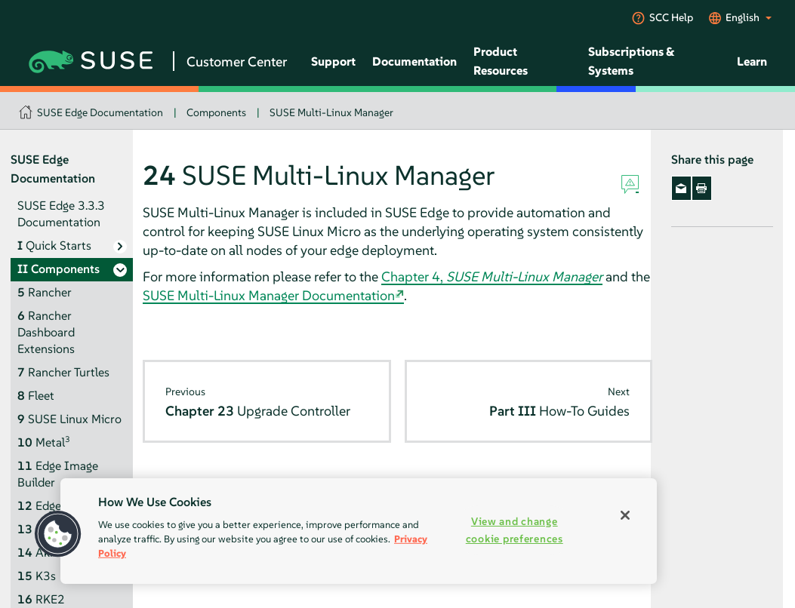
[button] (58, 534)
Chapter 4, (491, 276)
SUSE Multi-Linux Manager (331, 112)
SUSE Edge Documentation (100, 112)
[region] (358, 531)
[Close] (625, 515)
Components (216, 112)
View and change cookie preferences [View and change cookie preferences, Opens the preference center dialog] (514, 529)
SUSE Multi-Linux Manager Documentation (269, 295)
